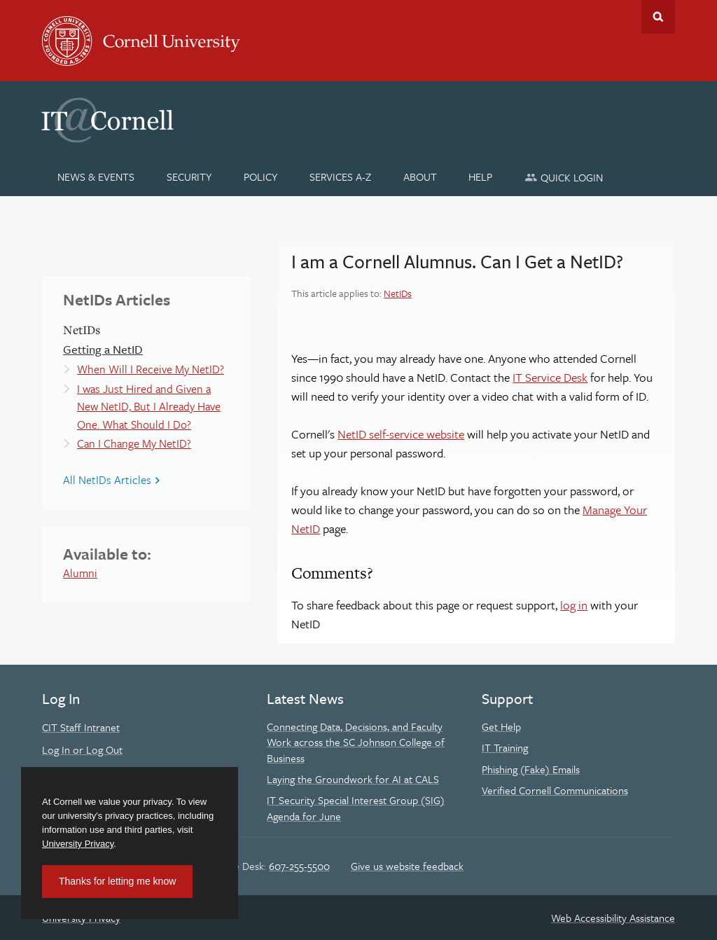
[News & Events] (96, 176)
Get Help (501, 726)
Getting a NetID (103, 349)
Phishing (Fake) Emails (531, 769)
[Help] (480, 176)
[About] (419, 176)
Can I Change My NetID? (134, 443)
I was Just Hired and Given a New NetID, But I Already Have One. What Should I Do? (149, 406)
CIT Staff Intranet (81, 727)
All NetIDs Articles (107, 479)
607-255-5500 (299, 865)
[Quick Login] (564, 177)
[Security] (189, 176)
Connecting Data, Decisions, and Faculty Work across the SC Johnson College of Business (356, 742)
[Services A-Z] (340, 176)
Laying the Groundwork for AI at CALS (353, 779)
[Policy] (260, 176)
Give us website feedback (407, 865)
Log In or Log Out (82, 749)
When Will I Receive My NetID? (150, 369)
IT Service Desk (550, 377)
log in (573, 605)
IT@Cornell (107, 120)
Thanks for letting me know (117, 881)
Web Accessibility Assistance (613, 917)
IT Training (505, 747)
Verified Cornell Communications (555, 790)
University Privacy (77, 843)
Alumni (80, 573)
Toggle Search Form (658, 17)
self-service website (400, 434)
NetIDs (398, 293)
